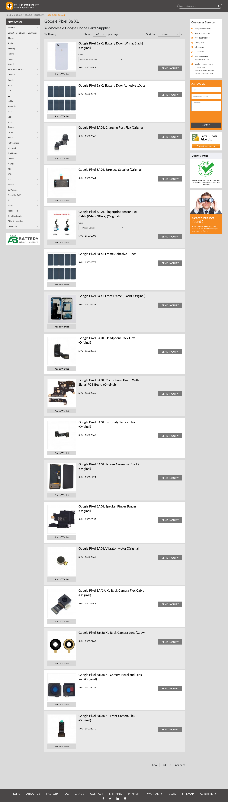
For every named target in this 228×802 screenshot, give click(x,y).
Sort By (150, 34)
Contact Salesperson (206, 146)
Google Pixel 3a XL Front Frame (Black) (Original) (111, 296)
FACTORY (52, 793)
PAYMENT (134, 793)
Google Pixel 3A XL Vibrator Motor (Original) (108, 548)
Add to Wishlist (62, 74)
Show (87, 34)
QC (67, 793)
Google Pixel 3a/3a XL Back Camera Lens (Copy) (111, 632)
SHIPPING (115, 793)
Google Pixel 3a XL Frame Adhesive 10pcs (107, 254)
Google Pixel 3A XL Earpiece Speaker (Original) (110, 169)
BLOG (172, 793)
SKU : (81, 67)
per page (113, 34)
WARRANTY (155, 793)
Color (80, 54)
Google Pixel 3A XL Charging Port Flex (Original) (111, 127)
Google (18, 15)
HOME (16, 793)
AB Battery (208, 793)
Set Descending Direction (182, 34)
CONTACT (96, 793)
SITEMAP (188, 793)
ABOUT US (33, 793)
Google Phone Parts (35, 15)
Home (8, 15)
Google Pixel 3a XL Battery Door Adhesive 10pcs (111, 85)
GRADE (79, 793)
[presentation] (204, 116)
